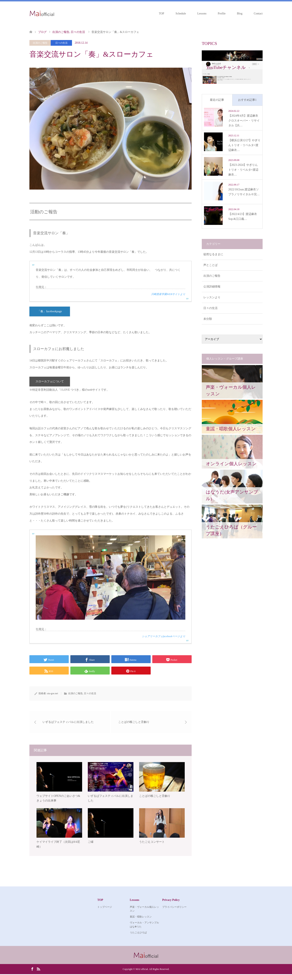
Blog (239, 13)
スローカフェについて (49, 381)
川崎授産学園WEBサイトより (168, 294)
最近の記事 (217, 99)
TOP (161, 13)
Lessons (201, 13)
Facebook (32, 969)
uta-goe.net (52, 693)
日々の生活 (61, 42)
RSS (38, 969)
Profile (221, 13)
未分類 (207, 318)
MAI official (142, 969)
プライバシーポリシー (174, 907)
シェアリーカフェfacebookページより (163, 636)
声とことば (210, 265)
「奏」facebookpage (50, 311)
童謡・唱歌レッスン (141, 917)
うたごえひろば (138, 933)
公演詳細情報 (211, 286)
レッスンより (211, 297)
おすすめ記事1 (247, 99)
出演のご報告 (40, 42)
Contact (258, 13)
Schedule (181, 13)
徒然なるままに (213, 254)
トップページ (104, 907)
